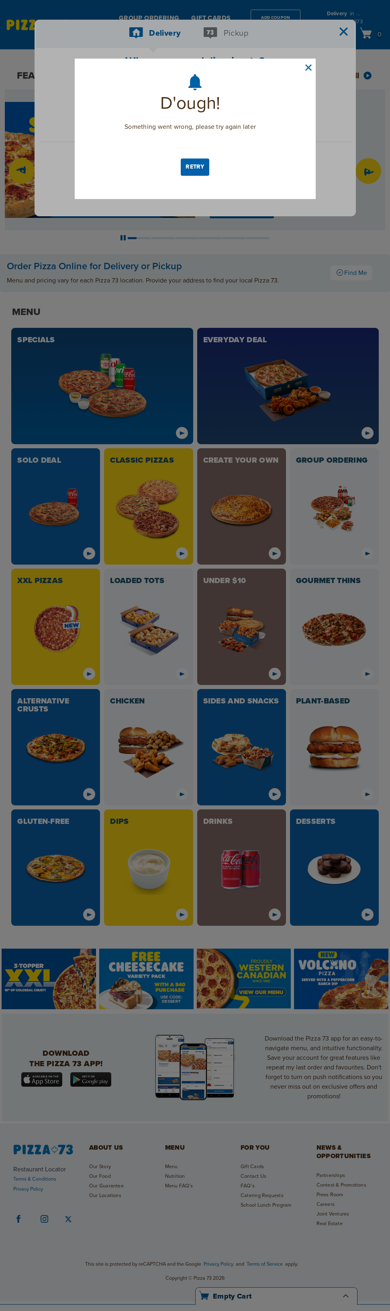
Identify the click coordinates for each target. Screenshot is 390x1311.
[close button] (308, 68)
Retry (195, 166)
